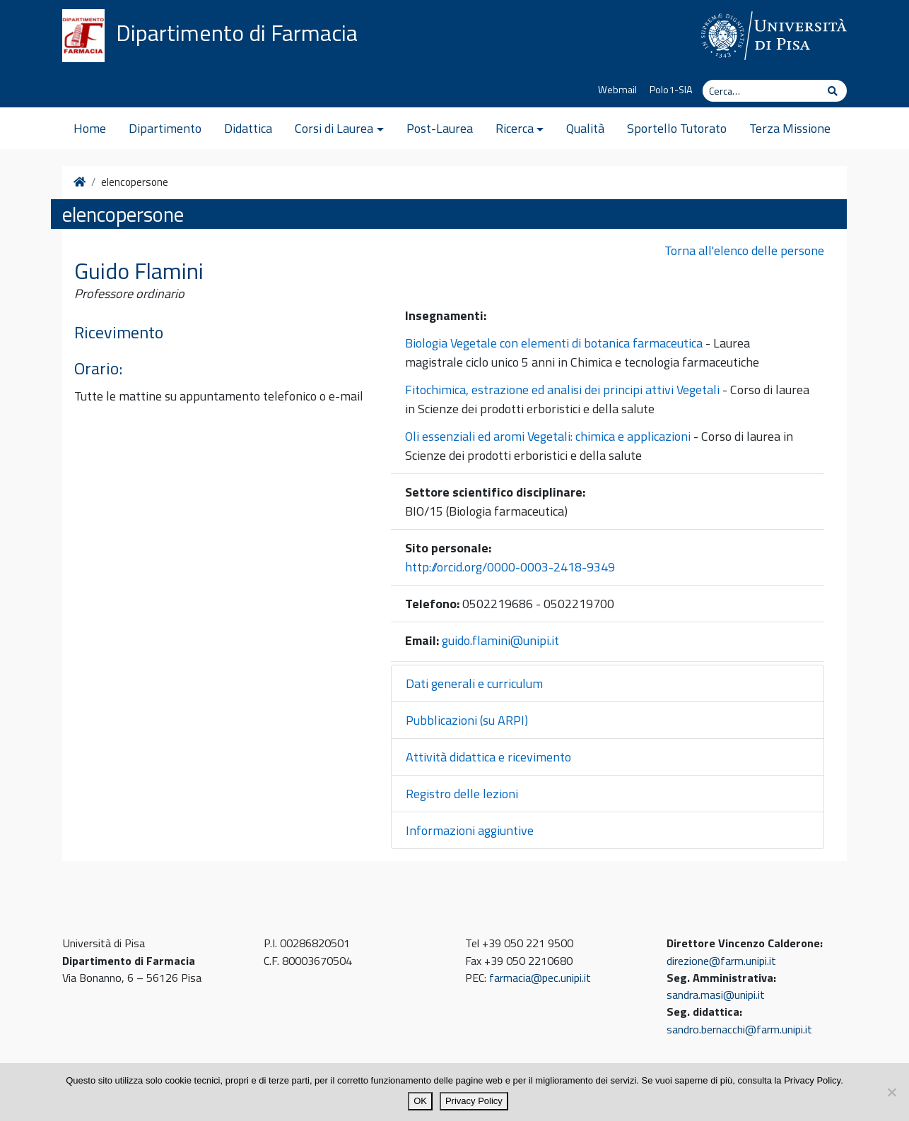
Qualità (585, 128)
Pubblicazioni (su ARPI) (467, 720)
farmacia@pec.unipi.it (540, 977)
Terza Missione (790, 128)
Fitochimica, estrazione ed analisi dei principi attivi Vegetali (562, 389)
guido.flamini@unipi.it (500, 640)
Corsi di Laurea (334, 128)
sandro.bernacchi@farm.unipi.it (739, 1029)
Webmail (617, 89)
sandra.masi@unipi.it (716, 994)
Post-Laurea (439, 128)
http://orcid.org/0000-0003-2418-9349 (510, 566)
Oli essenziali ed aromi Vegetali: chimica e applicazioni (548, 436)
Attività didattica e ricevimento (488, 756)
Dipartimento (165, 128)
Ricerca (514, 128)
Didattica (248, 128)
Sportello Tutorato (677, 128)
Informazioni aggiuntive (470, 830)
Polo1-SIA (671, 89)
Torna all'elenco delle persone (744, 250)
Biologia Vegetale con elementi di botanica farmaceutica (554, 342)
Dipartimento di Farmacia (237, 32)
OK (420, 1101)
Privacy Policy (474, 1101)
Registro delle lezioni (462, 793)
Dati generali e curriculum (474, 683)
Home (90, 128)
